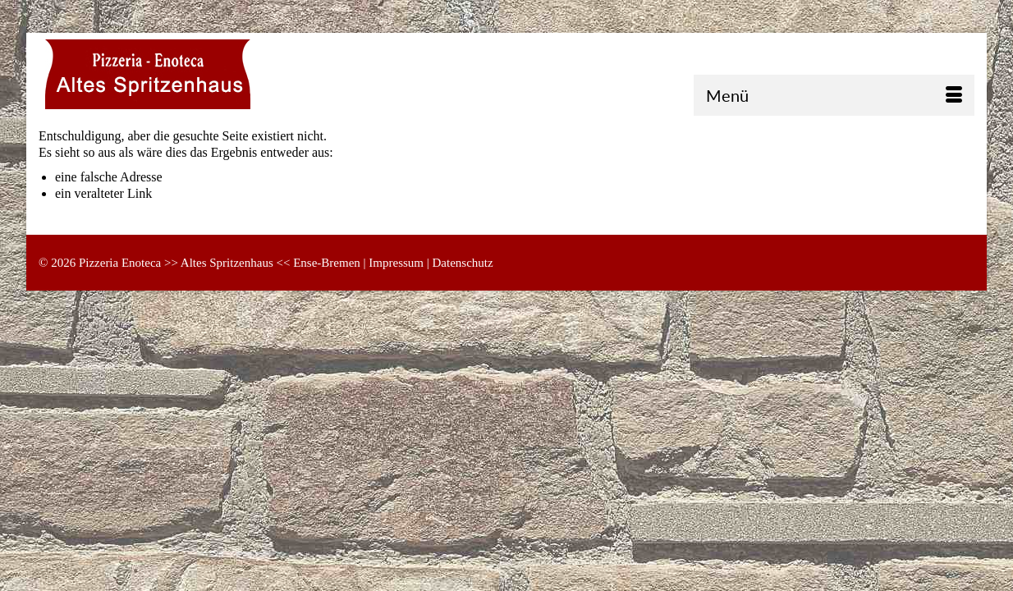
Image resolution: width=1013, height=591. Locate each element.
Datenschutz (463, 262)
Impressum (396, 262)
